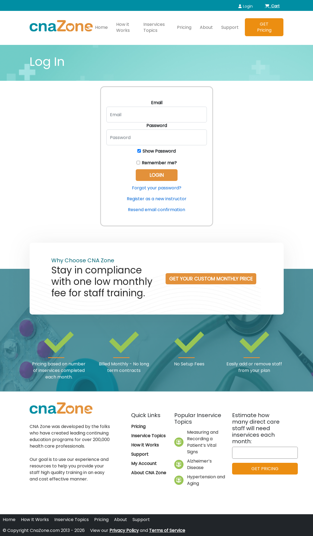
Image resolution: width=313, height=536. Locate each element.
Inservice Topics (148, 436)
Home (101, 27)
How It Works (35, 519)
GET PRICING (265, 469)
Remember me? (157, 163)
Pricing (184, 27)
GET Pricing (264, 27)
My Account (144, 463)
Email (156, 103)
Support (230, 27)
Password (156, 125)
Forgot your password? (156, 188)
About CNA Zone (148, 473)
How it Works (123, 27)
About (206, 27)
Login (245, 6)
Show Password (156, 151)
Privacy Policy (124, 530)
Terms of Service (167, 530)
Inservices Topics (154, 27)
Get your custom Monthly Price (211, 278)
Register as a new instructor (156, 199)
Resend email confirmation (156, 210)
